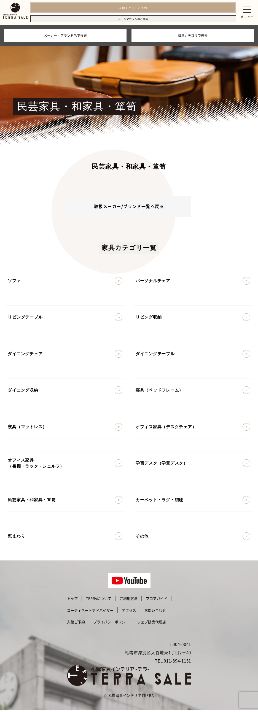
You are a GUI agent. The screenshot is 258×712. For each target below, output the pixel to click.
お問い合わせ (155, 611)
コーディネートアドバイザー (90, 611)
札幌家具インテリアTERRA (131, 697)
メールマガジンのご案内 (133, 19)
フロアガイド (156, 600)
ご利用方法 (129, 600)
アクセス (129, 611)
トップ (72, 600)
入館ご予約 (76, 623)
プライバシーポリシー (111, 623)
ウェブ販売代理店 (151, 623)
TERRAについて (98, 600)
